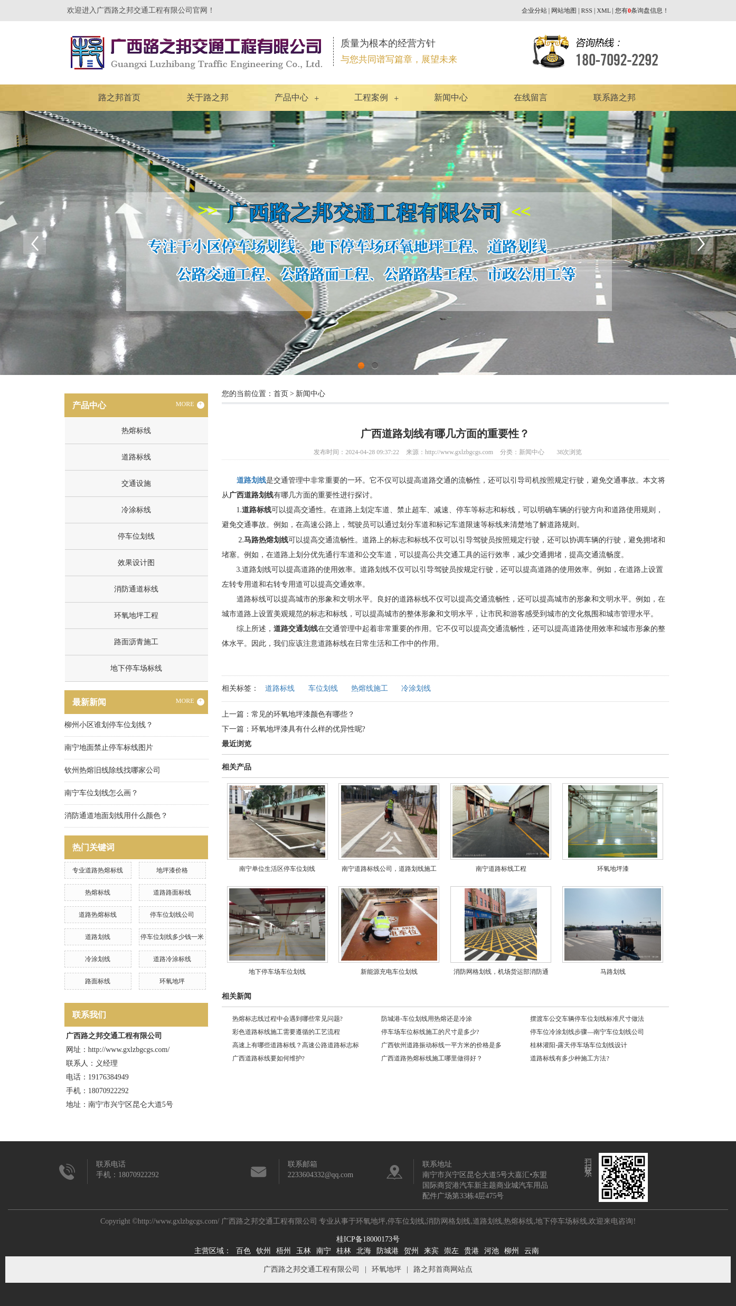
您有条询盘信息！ (642, 10)
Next (701, 243)
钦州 (263, 1251)
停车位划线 (136, 536)
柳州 (511, 1251)
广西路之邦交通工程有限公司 (311, 1269)
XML (603, 10)
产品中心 (291, 97)
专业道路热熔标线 (97, 870)
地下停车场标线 (136, 668)
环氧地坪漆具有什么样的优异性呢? (308, 729)
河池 (491, 1251)
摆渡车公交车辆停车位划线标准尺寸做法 (587, 1018)
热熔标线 (136, 431)
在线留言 (531, 97)
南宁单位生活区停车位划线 (277, 868)
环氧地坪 (172, 981)
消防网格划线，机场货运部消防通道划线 (501, 975)
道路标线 (136, 457)
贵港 (471, 1251)
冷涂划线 (97, 959)
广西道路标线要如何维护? (268, 1058)
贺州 (411, 1251)
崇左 (451, 1251)
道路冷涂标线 (172, 959)
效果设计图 (136, 563)
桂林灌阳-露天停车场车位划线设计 (578, 1045)
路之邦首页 (119, 97)
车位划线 (323, 688)
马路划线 (613, 971)
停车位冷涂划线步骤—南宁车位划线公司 (587, 1032)
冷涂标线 (136, 510)
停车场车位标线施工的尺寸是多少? (430, 1032)
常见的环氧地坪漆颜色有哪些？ (303, 714)
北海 (363, 1251)
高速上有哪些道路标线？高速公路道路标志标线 (295, 1046)
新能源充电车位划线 (389, 971)
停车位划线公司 (172, 914)
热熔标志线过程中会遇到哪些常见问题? (287, 1018)
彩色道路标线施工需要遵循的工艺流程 (286, 1032)
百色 (243, 1251)
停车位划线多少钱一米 (172, 937)
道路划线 (97, 937)
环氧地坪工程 (136, 615)
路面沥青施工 (136, 642)
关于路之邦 (207, 97)
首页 (280, 394)
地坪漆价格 (172, 870)
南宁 (323, 1251)
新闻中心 (451, 97)
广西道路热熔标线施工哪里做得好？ (432, 1058)
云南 (531, 1251)
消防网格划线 (448, 1221)
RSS (586, 10)
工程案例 (371, 97)
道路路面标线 (172, 892)
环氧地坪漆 (613, 868)
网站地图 (564, 10)
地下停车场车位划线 (277, 971)
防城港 (387, 1251)
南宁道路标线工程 (501, 868)
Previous (34, 243)
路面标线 (97, 981)
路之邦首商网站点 (443, 1269)
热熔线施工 (369, 688)
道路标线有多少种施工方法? (569, 1058)
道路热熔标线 (98, 914)
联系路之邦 (614, 97)
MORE (190, 404)
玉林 (303, 1251)
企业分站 (534, 10)
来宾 (431, 1251)
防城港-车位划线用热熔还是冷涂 (426, 1018)
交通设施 (136, 483)
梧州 (283, 1251)
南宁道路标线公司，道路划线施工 (389, 868)
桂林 (343, 1251)
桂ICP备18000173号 (368, 1239)
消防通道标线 (136, 589)
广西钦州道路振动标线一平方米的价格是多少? (441, 1046)
